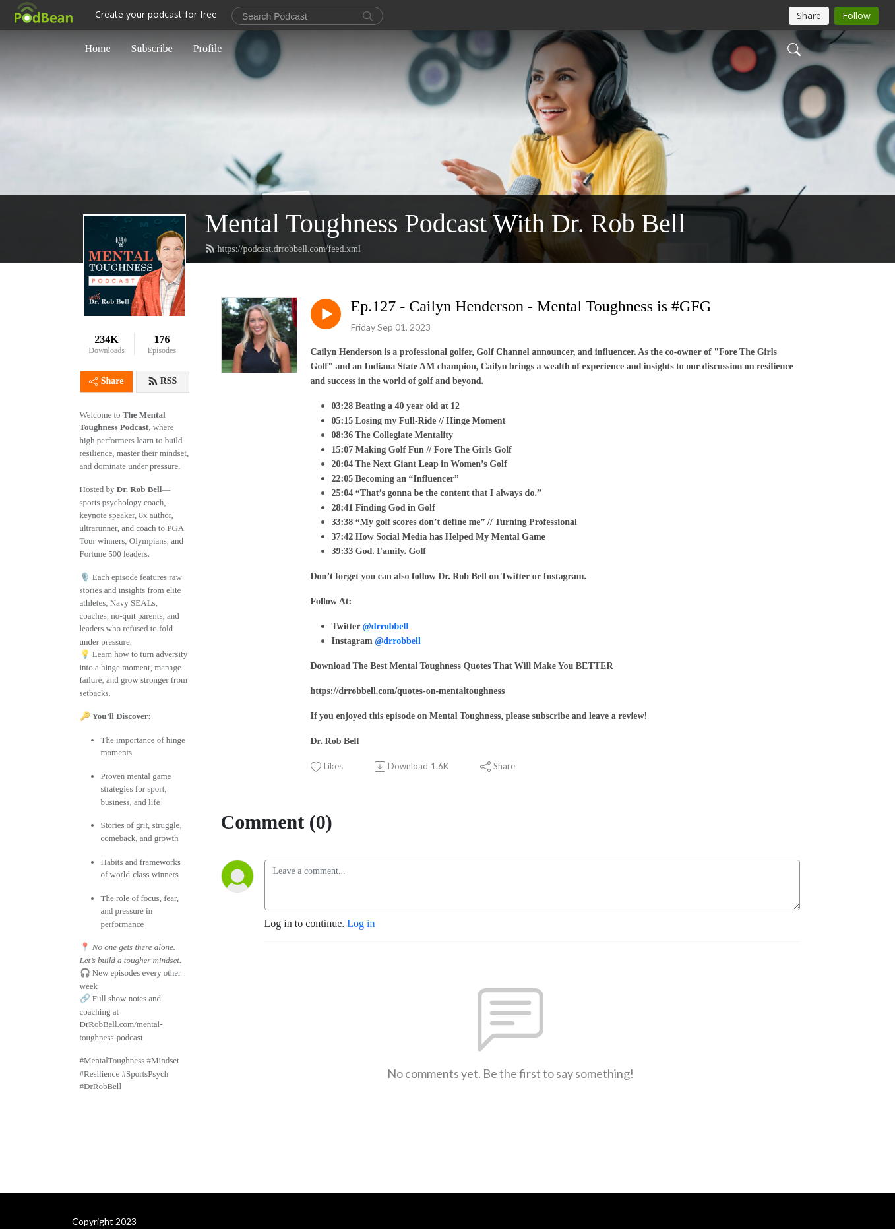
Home (98, 48)
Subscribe (152, 48)
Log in (361, 923)
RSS (162, 381)
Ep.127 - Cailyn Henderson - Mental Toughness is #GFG (531, 306)
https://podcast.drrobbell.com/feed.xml (283, 248)
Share (106, 381)
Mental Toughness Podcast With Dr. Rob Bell (445, 223)
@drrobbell (386, 626)
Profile (207, 48)
